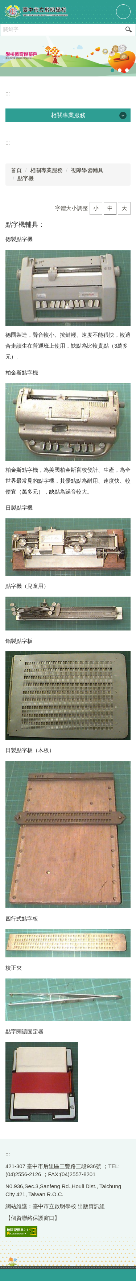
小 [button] (96, 208)
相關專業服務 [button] (68, 115)
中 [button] (110, 208)
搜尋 (128, 29)
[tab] (112, 70)
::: (7, 93)
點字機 (25, 178)
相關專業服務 (46, 170)
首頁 (16, 170)
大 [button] (124, 208)
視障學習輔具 (87, 170)
